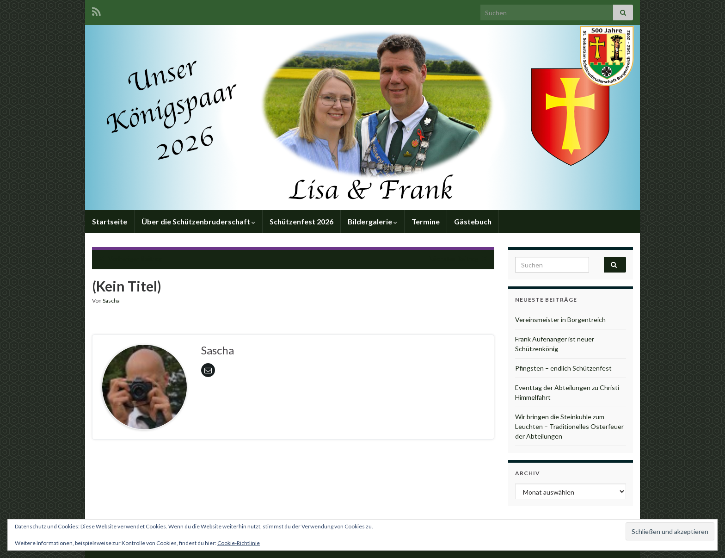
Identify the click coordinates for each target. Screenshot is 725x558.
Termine (426, 221)
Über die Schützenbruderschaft (198, 221)
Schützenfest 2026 (301, 221)
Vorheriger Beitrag (135, 258)
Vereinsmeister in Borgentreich (560, 319)
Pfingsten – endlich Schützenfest (563, 368)
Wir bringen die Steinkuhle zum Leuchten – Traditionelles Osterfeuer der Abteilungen (569, 426)
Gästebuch (473, 221)
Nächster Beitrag (453, 258)
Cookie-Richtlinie (238, 542)
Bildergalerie (372, 221)
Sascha (111, 300)
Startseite (109, 221)
